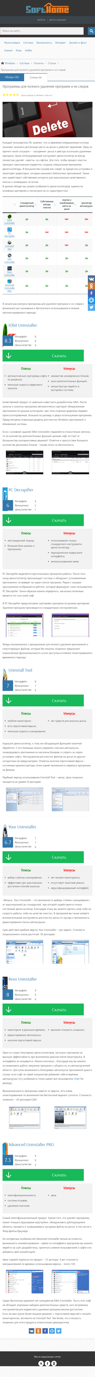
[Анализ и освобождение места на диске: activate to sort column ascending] (66, 205)
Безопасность (44, 42)
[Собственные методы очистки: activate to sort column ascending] (46, 205)
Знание (8, 50)
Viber (77, 1081)
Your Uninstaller (9, 261)
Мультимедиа (12, 42)
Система (28, 42)
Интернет (60, 42)
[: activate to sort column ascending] (9, 205)
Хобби (28, 50)
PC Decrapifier (9, 235)
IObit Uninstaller (9, 222)
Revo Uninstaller (9, 274)
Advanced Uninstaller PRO (9, 288)
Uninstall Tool (9, 248)
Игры (19, 50)
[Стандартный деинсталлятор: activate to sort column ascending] (26, 205)
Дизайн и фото (77, 42)
